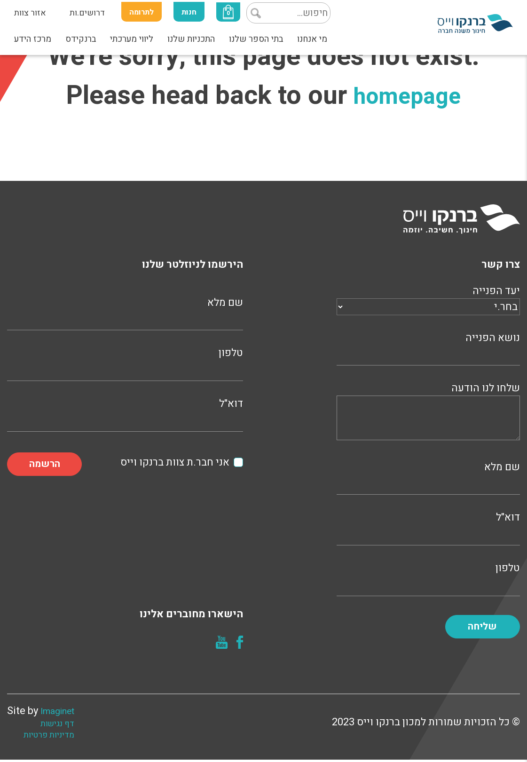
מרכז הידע (32, 39)
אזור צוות (30, 13)
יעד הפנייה (428, 299)
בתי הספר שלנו (256, 39)
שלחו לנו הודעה (428, 412)
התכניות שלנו (191, 39)
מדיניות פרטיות (56, 737)
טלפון (428, 578)
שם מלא (428, 477)
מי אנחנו (312, 39)
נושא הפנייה (428, 348)
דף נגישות (65, 726)
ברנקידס (80, 39)
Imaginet (61, 713)
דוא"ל (428, 527)
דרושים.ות (87, 13)
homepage (407, 96)
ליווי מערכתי (131, 39)
